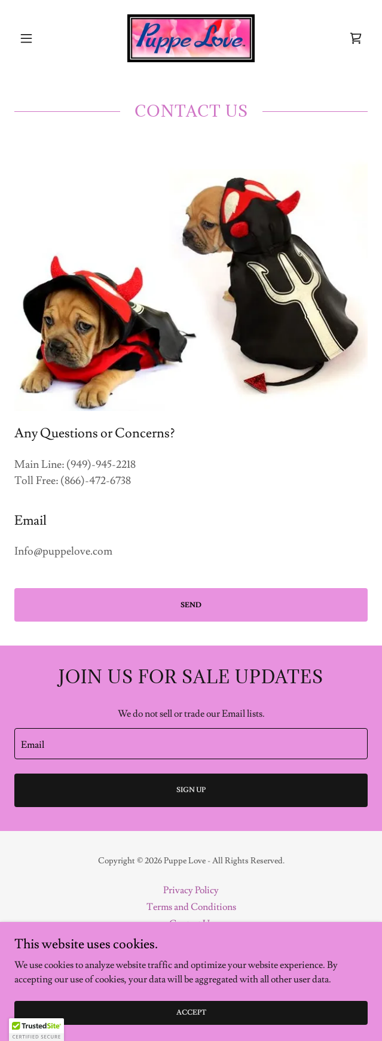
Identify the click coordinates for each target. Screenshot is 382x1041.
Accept (191, 1012)
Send (191, 605)
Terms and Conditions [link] (191, 907)
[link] (191, 38)
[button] (41, 38)
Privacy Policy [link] (191, 890)
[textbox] (191, 743)
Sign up (191, 790)
